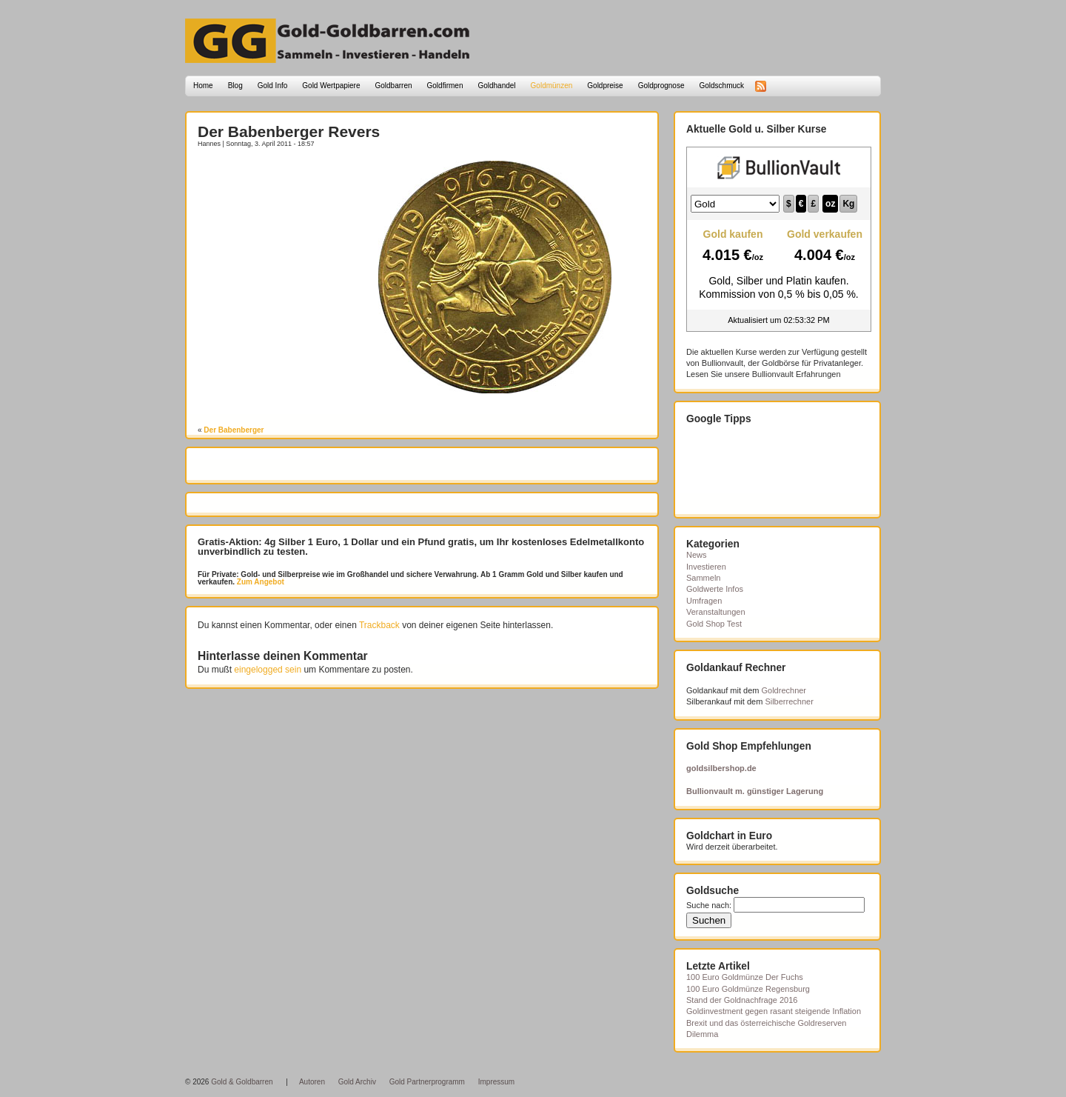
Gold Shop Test (714, 623)
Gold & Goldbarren (241, 1082)
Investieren (706, 566)
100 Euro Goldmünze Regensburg (748, 988)
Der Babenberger (234, 430)
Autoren (312, 1082)
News (696, 554)
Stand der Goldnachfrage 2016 (741, 1000)
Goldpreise (605, 85)
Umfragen (704, 600)
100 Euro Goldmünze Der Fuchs (744, 977)
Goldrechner (784, 690)
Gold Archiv (357, 1082)
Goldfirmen (445, 85)
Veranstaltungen (715, 611)
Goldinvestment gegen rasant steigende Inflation (773, 1011)
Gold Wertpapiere (331, 85)
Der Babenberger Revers (289, 131)
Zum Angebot (259, 582)
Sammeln (703, 577)
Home (203, 85)
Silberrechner (789, 701)
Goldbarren (393, 85)
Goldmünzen (552, 85)
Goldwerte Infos (714, 588)
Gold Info (273, 85)
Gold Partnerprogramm (427, 1082)
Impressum (496, 1082)
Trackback (379, 625)
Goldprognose (661, 85)
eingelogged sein (267, 669)
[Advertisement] (284, 183)
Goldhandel (496, 85)
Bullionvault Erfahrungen (796, 374)
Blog (235, 85)
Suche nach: (708, 905)
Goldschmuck (721, 85)
